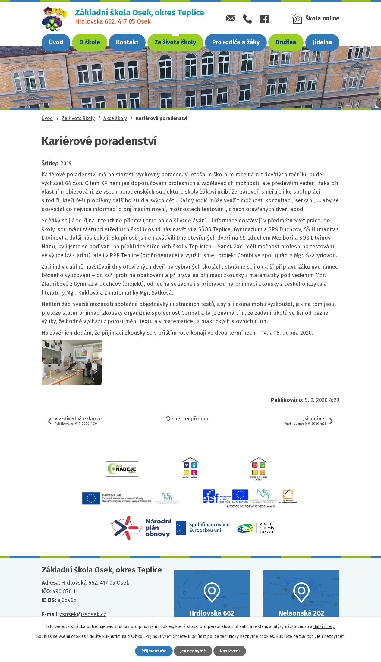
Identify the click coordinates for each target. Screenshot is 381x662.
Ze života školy (175, 42)
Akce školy (115, 118)
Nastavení (230, 651)
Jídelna (322, 42)
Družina (286, 42)
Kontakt (127, 42)
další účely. (324, 626)
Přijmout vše (153, 651)
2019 (66, 163)
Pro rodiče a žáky (236, 42)
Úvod (56, 42)
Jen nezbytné (193, 651)
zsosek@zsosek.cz (83, 614)
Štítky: (50, 163)
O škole (89, 42)
